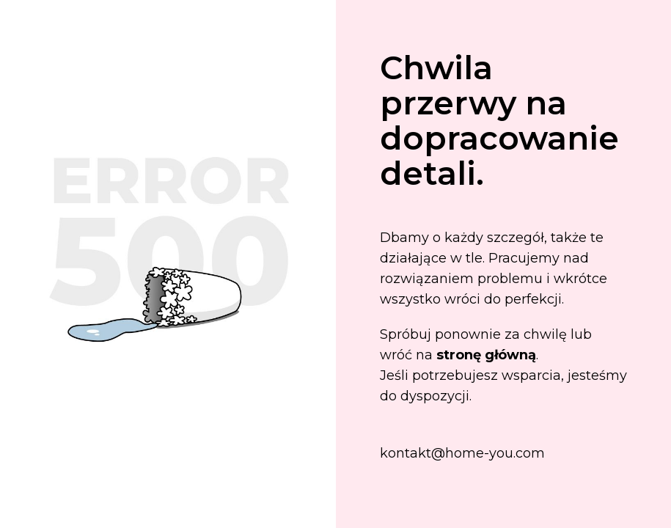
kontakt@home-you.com (462, 453)
